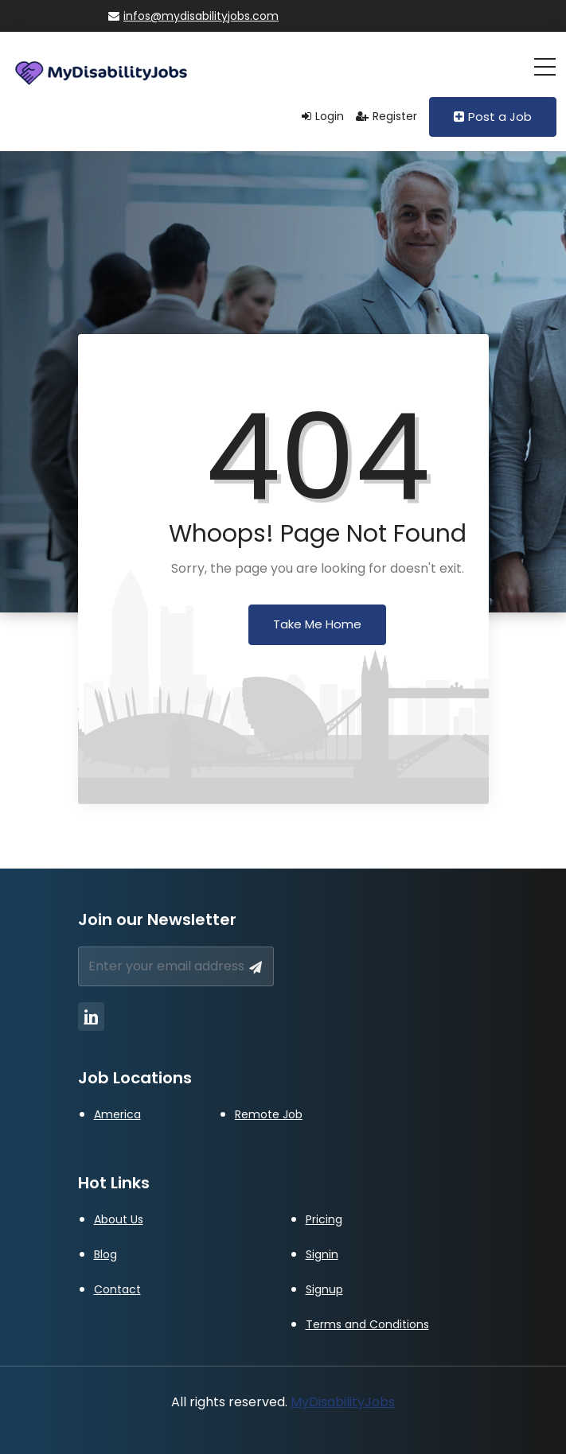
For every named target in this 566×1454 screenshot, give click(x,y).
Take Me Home (317, 624)
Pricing (324, 1219)
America (117, 1114)
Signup (324, 1289)
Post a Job (493, 116)
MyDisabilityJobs (343, 1402)
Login (323, 116)
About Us (118, 1219)
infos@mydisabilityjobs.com (193, 16)
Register (386, 116)
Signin (322, 1254)
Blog (105, 1254)
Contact (117, 1289)
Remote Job (269, 1114)
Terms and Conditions (367, 1324)
